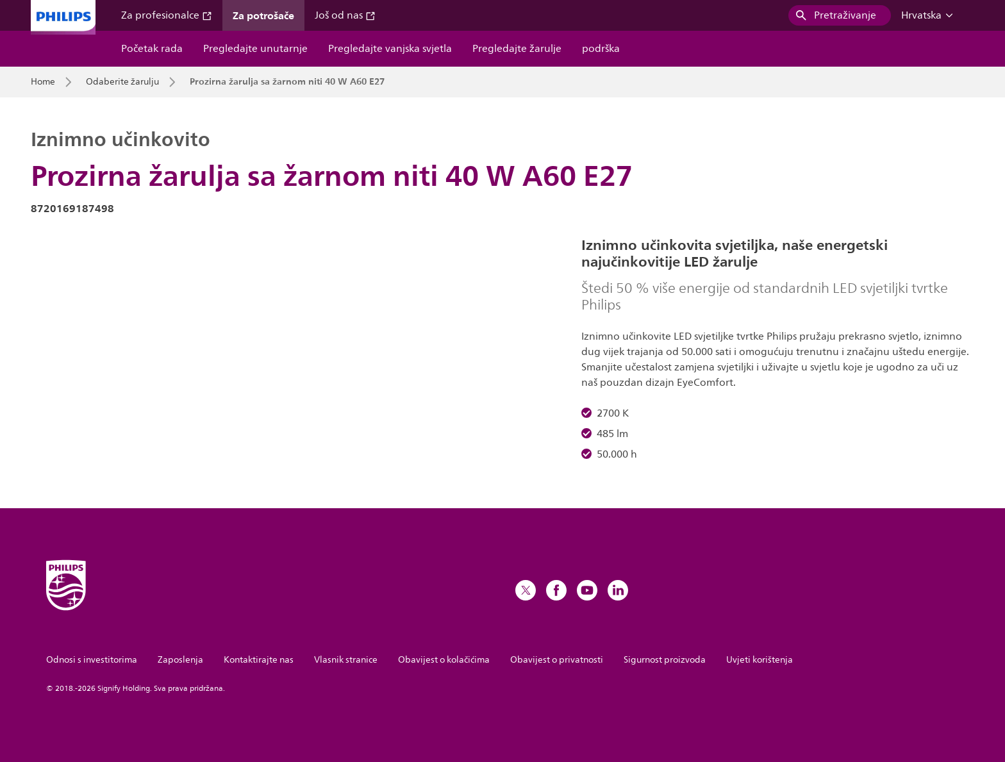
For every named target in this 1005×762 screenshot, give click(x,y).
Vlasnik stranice (346, 659)
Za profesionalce (166, 15)
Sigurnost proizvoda (665, 659)
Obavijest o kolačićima (444, 659)
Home (43, 82)
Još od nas (345, 15)
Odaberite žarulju (122, 82)
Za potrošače (263, 15)
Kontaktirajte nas (259, 659)
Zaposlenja (180, 659)
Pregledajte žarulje (516, 48)
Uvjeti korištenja (759, 659)
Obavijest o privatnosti (556, 659)
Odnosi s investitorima (91, 659)
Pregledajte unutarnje (255, 48)
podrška (601, 48)
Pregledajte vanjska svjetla (390, 48)
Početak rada (152, 48)
